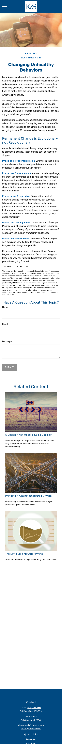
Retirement (31, 739)
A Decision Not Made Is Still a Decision (28, 434)
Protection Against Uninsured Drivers (28, 495)
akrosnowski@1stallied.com (31, 725)
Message (7, 341)
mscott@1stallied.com (31, 728)
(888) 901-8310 (35, 711)
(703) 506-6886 (34, 707)
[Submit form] (9, 367)
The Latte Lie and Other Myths (24, 553)
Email (5, 324)
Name (5, 307)
